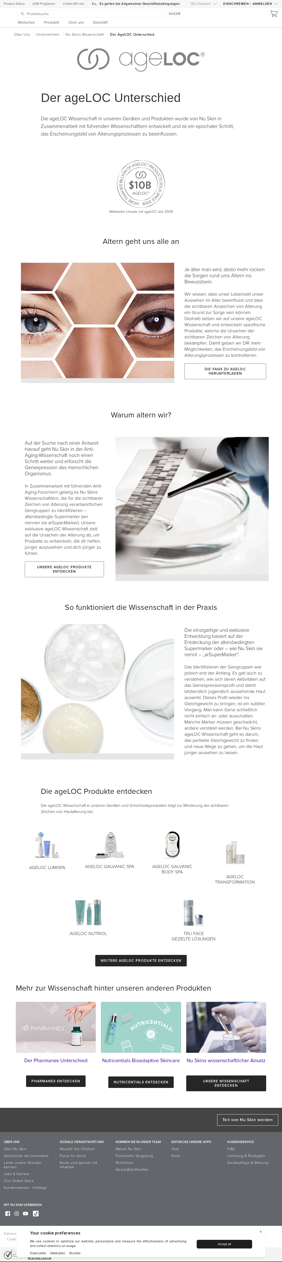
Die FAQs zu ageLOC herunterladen (225, 371)
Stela (175, 1156)
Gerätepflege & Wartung (247, 1163)
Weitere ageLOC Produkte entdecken (141, 960)
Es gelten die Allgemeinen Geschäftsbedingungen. (140, 4)
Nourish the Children (77, 1149)
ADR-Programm (43, 4)
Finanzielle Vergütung (134, 1156)
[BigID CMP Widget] (141, 1243)
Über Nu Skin (15, 1149)
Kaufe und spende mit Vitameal (78, 1165)
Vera (175, 1149)
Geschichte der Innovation (26, 1156)
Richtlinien (125, 1163)
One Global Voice (19, 1181)
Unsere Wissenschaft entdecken (226, 1083)
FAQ (231, 1149)
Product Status (14, 4)
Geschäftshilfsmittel (132, 1169)
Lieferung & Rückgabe (246, 1156)
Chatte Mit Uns (73, 4)
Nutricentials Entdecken (141, 1082)
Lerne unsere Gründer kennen (22, 1165)
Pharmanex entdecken (55, 1081)
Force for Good (73, 1156)
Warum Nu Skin (129, 1149)
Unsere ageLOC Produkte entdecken (64, 569)
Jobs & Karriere (17, 1174)
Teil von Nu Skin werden (247, 1119)
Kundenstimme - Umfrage (25, 1188)
